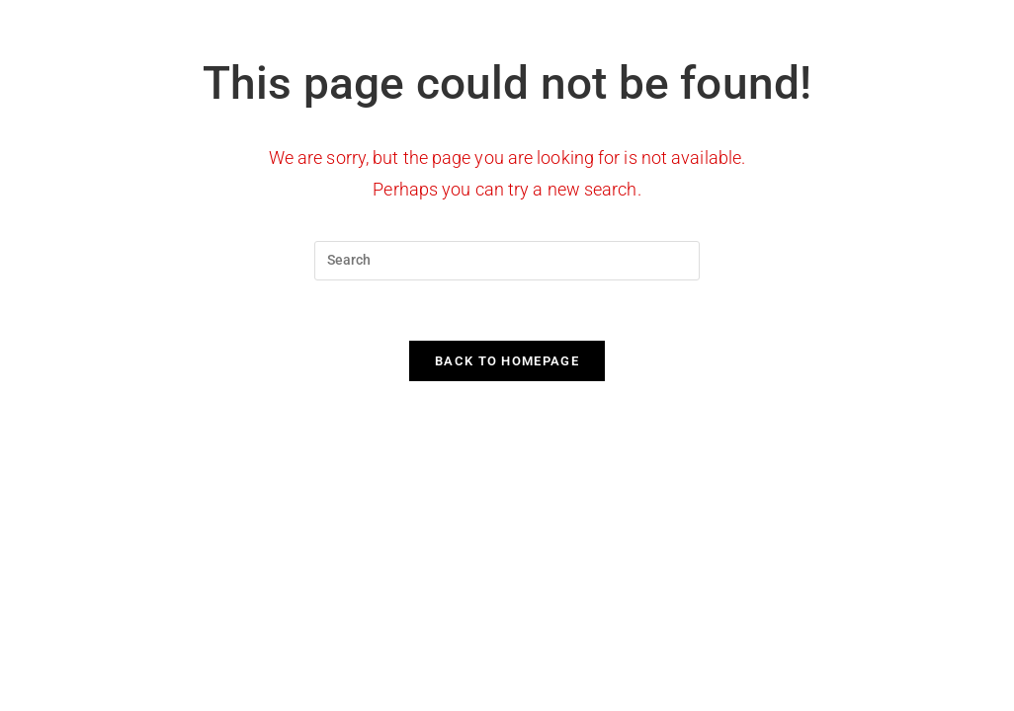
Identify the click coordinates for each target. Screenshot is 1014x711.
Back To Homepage (507, 361)
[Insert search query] (507, 260)
